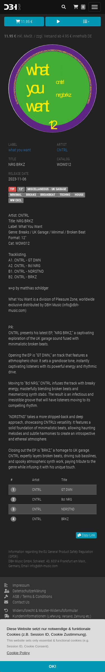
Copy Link (86, 535)
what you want (19, 150)
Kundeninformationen (47, 616)
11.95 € (24, 21)
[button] (18, 653)
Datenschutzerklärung (25, 591)
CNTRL (62, 150)
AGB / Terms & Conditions (28, 596)
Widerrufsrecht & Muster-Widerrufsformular (41, 610)
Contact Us (16, 602)
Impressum (17, 585)
